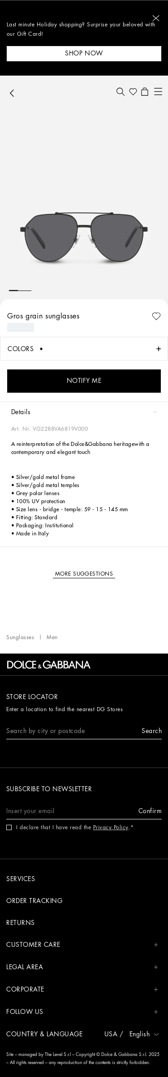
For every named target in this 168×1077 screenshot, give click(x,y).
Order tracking (34, 901)
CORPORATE (82, 989)
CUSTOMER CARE (82, 944)
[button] (156, 18)
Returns (20, 923)
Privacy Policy (111, 827)
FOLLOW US (82, 1012)
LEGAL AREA (82, 967)
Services (20, 879)
